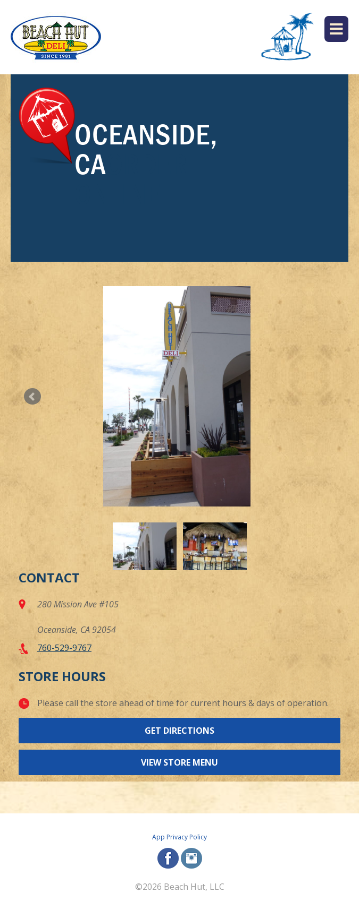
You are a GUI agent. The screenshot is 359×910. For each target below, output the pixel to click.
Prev (32, 396)
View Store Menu (179, 762)
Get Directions (179, 730)
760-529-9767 (64, 648)
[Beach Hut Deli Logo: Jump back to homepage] (56, 37)
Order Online (131, 178)
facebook (168, 858)
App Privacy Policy (179, 837)
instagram (191, 858)
